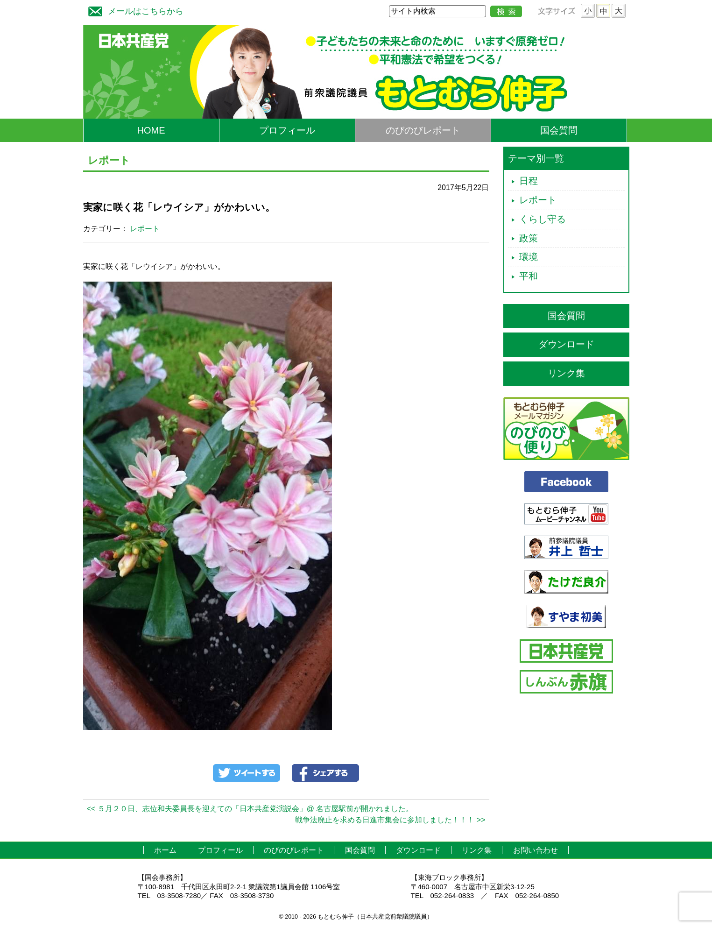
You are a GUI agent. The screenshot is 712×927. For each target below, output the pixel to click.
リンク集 (566, 373)
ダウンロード (566, 344)
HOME (151, 130)
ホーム (165, 850)
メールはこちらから (133, 10)
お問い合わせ (535, 850)
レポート (145, 229)
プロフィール (287, 130)
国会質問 (559, 130)
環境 (528, 257)
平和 (528, 276)
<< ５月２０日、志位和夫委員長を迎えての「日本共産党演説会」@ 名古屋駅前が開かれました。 (250, 809)
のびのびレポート (423, 130)
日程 (528, 181)
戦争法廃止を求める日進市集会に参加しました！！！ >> (390, 820)
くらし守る (542, 219)
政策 (528, 238)
